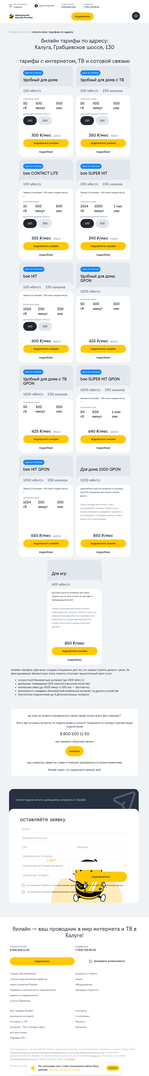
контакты (80, 1010)
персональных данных (67, 885)
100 (30, 120)
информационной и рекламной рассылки (71, 892)
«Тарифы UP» (17, 1037)
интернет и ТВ (18, 1021)
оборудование (83, 984)
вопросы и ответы (86, 973)
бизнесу (80, 1021)
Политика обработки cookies (64, 1069)
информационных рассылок (23, 1059)
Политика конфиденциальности (54, 1052)
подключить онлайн (45, 143)
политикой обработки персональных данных (102, 885)
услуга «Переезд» (20, 1000)
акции (78, 979)
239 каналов (56, 683)
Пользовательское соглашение (24, 1052)
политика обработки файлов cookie (87, 1052)
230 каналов (113, 91)
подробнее (46, 151)
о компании (82, 1016)
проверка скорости (86, 989)
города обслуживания (23, 973)
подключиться (101, 876)
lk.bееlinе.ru (95, 1056)
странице (70, 1059)
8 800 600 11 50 (68, 7)
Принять (113, 1068)
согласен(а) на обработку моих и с (75, 885)
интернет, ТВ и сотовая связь (27, 1027)
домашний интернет (22, 1016)
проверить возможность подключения (33, 989)
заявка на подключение (24, 995)
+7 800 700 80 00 (91, 7)
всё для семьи (18, 1032)
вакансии (80, 1027)
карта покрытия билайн (23, 984)
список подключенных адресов (28, 979)
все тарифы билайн (21, 1010)
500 (45, 120)
